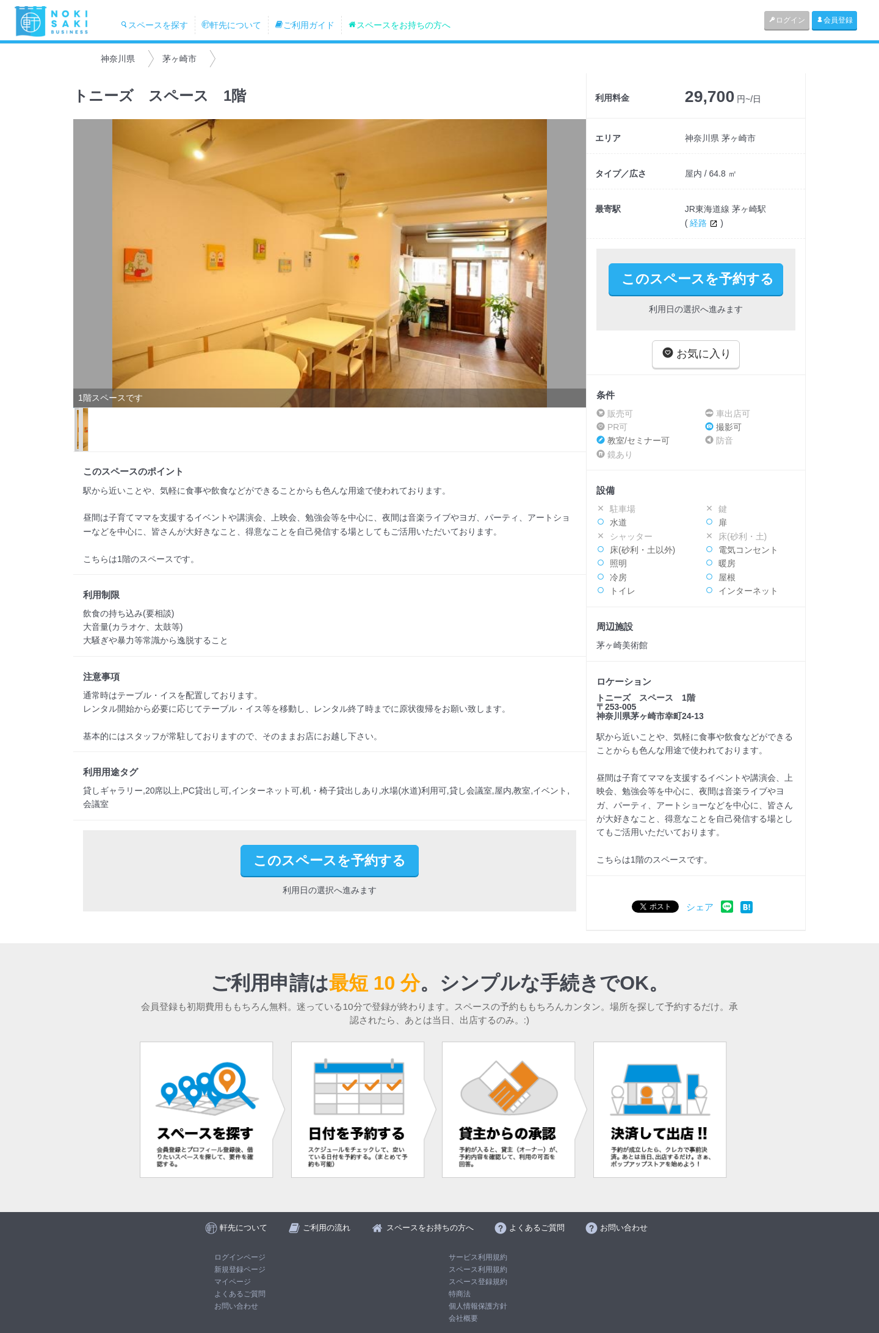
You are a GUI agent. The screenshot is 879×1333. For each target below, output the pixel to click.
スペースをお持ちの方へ (399, 25)
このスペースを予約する (697, 279)
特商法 (460, 1294)
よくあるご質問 (240, 1294)
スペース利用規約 (478, 1269)
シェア (700, 907)
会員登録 (834, 20)
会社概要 (463, 1318)
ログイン (787, 20)
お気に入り (696, 353)
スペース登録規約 (478, 1281)
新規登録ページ (240, 1269)
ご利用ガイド (305, 25)
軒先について (231, 25)
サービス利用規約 (478, 1257)
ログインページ (240, 1257)
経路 (705, 223)
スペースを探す (154, 25)
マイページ (232, 1281)
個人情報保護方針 (478, 1306)
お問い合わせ (236, 1306)
